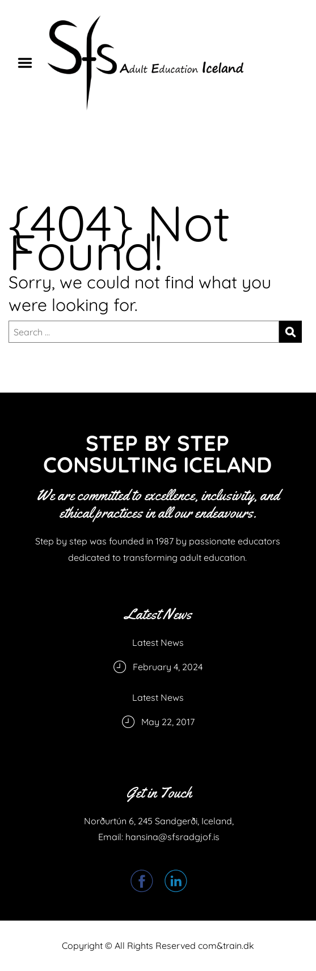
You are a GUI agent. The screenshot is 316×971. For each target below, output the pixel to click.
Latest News (158, 642)
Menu (29, 63)
